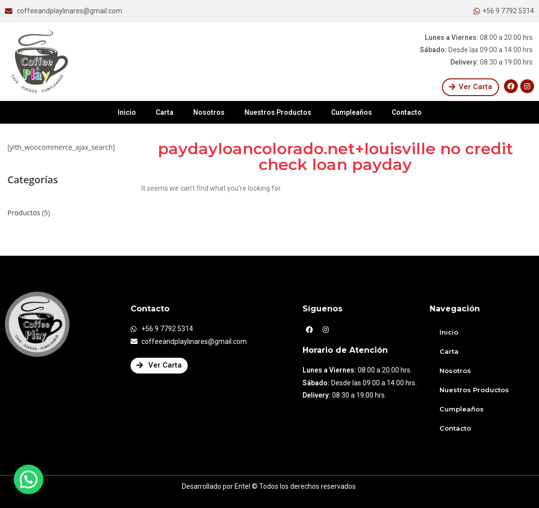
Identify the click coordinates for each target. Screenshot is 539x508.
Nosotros (209, 112)
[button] (470, 87)
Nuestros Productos (277, 112)
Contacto (407, 112)
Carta (164, 112)
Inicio (127, 112)
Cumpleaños (351, 112)
